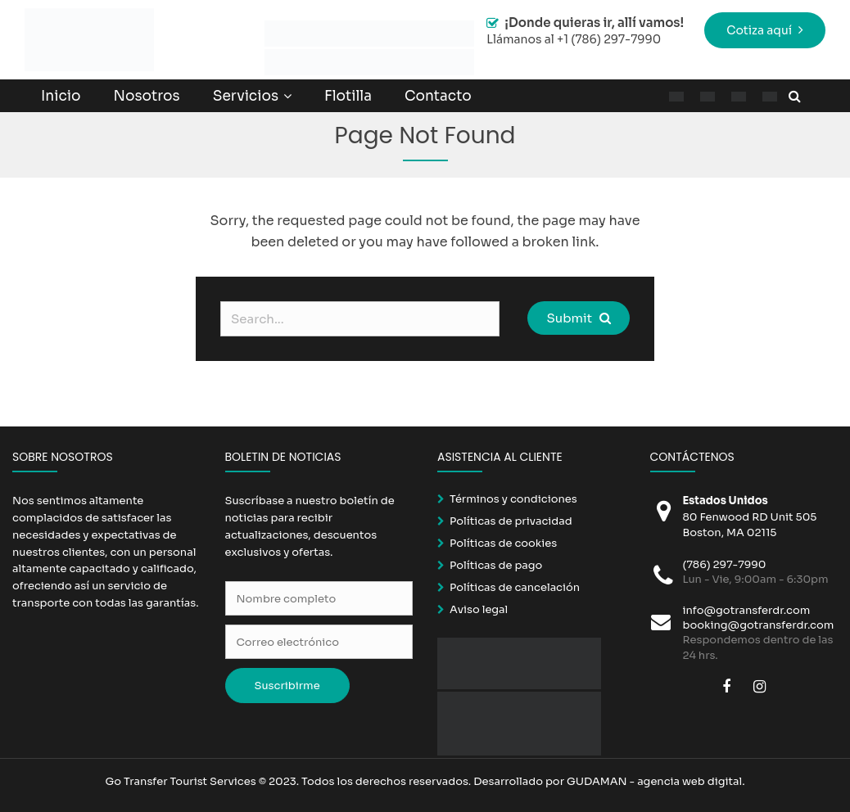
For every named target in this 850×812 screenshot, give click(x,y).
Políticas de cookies (503, 543)
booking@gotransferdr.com (758, 625)
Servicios (245, 96)
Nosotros (146, 96)
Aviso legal (479, 609)
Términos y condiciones (513, 499)
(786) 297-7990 (724, 564)
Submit (578, 318)
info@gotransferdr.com (747, 610)
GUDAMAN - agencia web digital (654, 781)
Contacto (438, 96)
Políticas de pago (496, 565)
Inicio (60, 96)
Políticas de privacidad (511, 521)
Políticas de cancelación (515, 587)
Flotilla (348, 96)
